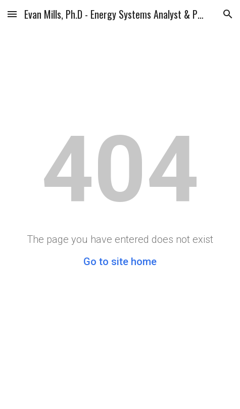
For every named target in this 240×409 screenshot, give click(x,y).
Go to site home (120, 261)
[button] (12, 14)
